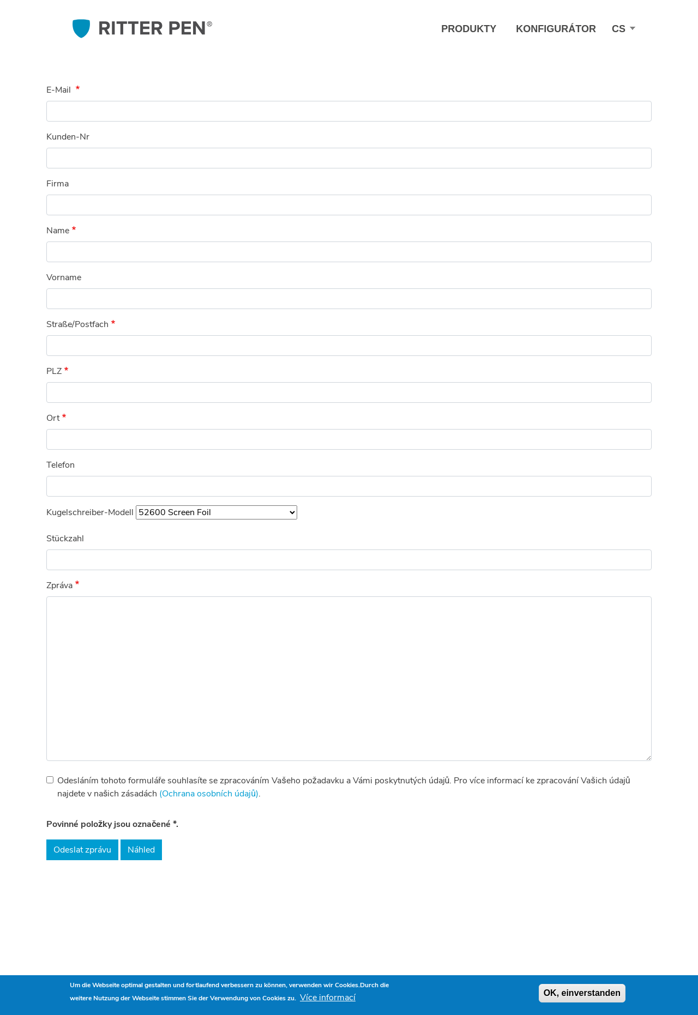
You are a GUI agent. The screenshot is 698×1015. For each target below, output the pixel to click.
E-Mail (59, 90)
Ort (52, 418)
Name (57, 231)
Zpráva (59, 585)
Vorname (63, 277)
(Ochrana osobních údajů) (208, 794)
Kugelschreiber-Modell (90, 512)
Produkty (468, 28)
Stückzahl (65, 539)
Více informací (328, 998)
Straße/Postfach (77, 324)
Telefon (60, 465)
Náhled (141, 850)
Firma (57, 184)
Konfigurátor (556, 28)
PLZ (54, 371)
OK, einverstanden (582, 993)
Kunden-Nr (67, 137)
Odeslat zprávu (82, 850)
